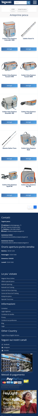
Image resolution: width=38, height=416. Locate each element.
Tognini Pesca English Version (10, 335)
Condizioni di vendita (7, 314)
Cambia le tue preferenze (9, 320)
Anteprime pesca (6, 296)
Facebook (5, 344)
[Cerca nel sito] (28, 2)
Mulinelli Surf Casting (7, 287)
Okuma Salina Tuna (9, 148)
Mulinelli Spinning (6, 284)
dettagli (9, 49)
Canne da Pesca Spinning (8, 290)
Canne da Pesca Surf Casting (9, 293)
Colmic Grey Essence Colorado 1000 (9, 39)
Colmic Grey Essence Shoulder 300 (9, 112)
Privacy (3, 317)
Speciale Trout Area (7, 299)
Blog (2, 323)
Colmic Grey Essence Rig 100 (28, 185)
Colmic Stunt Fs (28, 39)
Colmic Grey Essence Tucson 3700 (9, 76)
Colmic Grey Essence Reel (28, 149)
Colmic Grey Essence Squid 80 (9, 185)
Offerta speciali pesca (7, 281)
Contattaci (4, 308)
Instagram (5, 347)
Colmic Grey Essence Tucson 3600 (28, 76)
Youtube (5, 350)
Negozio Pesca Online (7, 278)
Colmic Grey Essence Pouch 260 (28, 112)
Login (3, 326)
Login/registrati (6, 311)
